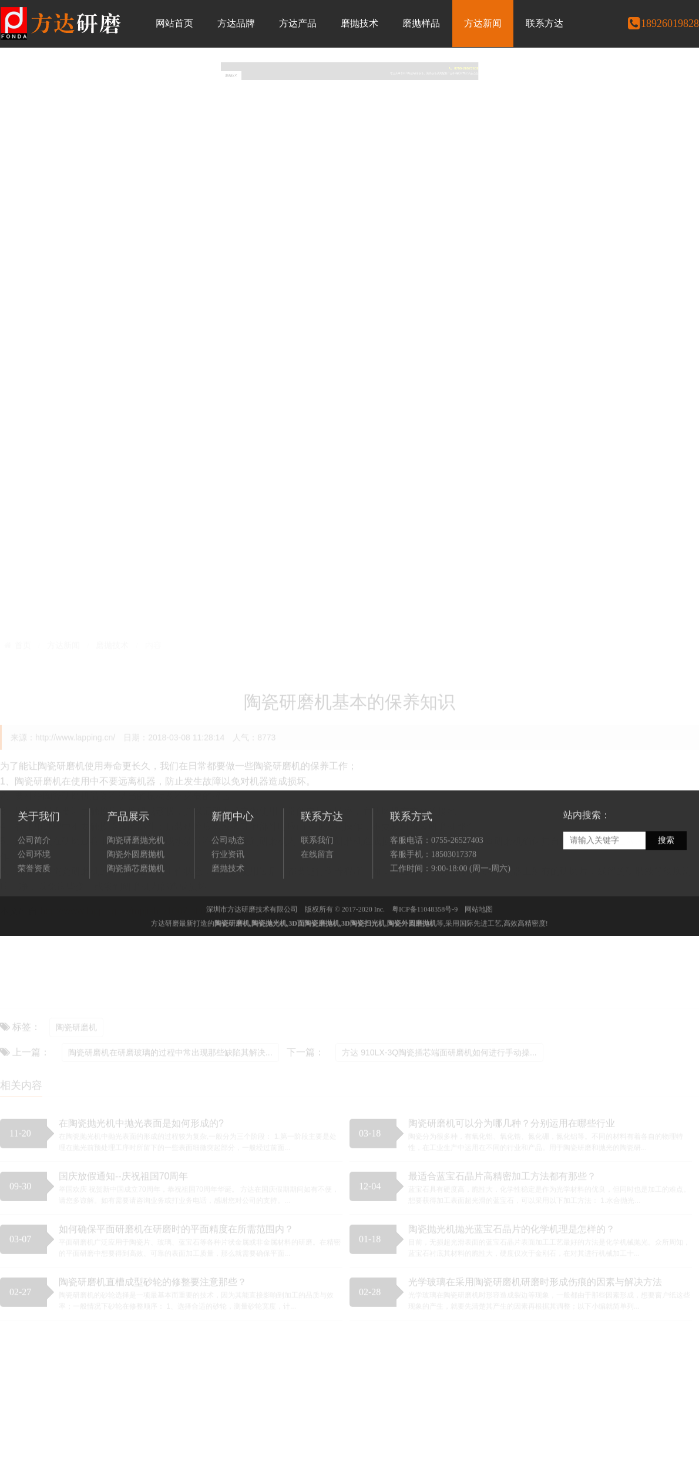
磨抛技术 (359, 23)
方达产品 (298, 23)
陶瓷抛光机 (269, 960)
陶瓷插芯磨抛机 (135, 904)
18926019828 (663, 23)
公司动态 (227, 876)
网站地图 (479, 946)
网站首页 (174, 23)
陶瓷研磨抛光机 (135, 876)
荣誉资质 (34, 904)
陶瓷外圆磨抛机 (135, 890)
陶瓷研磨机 (232, 960)
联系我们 (317, 876)
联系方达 (544, 23)
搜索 (666, 877)
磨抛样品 (421, 23)
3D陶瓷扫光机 (363, 960)
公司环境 (34, 890)
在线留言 (317, 890)
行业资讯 (227, 890)
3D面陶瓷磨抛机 (314, 960)
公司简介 (34, 876)
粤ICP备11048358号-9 (425, 946)
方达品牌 (236, 23)
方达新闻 (483, 23)
